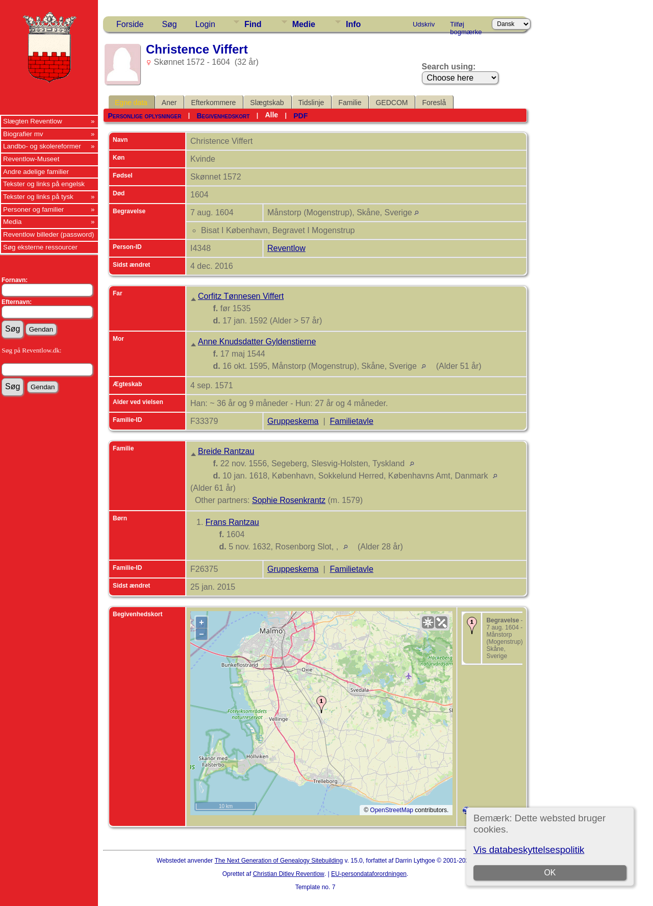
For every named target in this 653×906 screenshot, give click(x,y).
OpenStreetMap (391, 810)
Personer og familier (33, 209)
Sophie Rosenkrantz (288, 500)
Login (205, 24)
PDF (300, 116)
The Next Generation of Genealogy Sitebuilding (279, 860)
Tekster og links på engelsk (44, 184)
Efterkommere (213, 102)
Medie (303, 24)
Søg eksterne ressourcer (40, 247)
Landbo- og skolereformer (42, 146)
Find (253, 24)
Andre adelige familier (36, 171)
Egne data (131, 102)
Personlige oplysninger (144, 116)
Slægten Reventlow (32, 121)
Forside (129, 24)
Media (12, 221)
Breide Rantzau (226, 451)
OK (550, 872)
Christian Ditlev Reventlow (288, 873)
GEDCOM (391, 102)
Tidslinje (311, 102)
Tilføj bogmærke (466, 26)
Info (353, 24)
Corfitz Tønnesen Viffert (241, 296)
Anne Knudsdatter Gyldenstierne (257, 341)
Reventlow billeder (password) (48, 234)
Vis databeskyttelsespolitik (528, 849)
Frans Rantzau (232, 522)
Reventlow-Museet (31, 159)
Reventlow (286, 248)
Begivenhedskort (222, 116)
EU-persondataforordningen (369, 873)
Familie (349, 102)
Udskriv (424, 24)
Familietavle (351, 421)
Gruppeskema (293, 421)
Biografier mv (23, 134)
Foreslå (434, 102)
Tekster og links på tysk (38, 196)
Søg (169, 24)
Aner (169, 102)
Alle (271, 115)
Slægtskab (267, 102)
